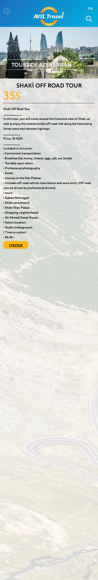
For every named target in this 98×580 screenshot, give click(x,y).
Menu (6, 11)
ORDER (16, 246)
